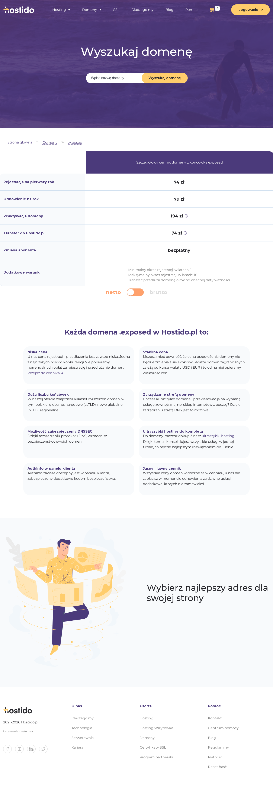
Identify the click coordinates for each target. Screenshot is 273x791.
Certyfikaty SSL (153, 747)
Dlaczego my (142, 10)
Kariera (77, 747)
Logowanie (248, 10)
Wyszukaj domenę (164, 78)
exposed (75, 143)
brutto (158, 292)
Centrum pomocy (223, 728)
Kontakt (215, 718)
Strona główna (19, 142)
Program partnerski (156, 757)
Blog (169, 10)
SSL (116, 10)
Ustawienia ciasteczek (18, 731)
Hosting (59, 10)
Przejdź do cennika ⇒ (45, 373)
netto (113, 292)
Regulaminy (218, 747)
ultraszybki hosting (218, 436)
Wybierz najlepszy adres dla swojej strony (207, 593)
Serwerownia (82, 738)
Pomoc (191, 10)
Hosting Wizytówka (156, 728)
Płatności (216, 757)
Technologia (81, 728)
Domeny (89, 10)
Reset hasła (218, 767)
